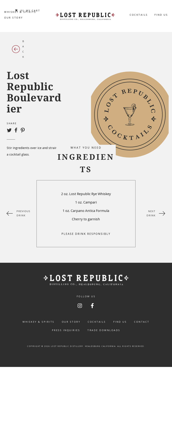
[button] (79, 305)
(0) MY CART (27, 10)
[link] (13, 17)
